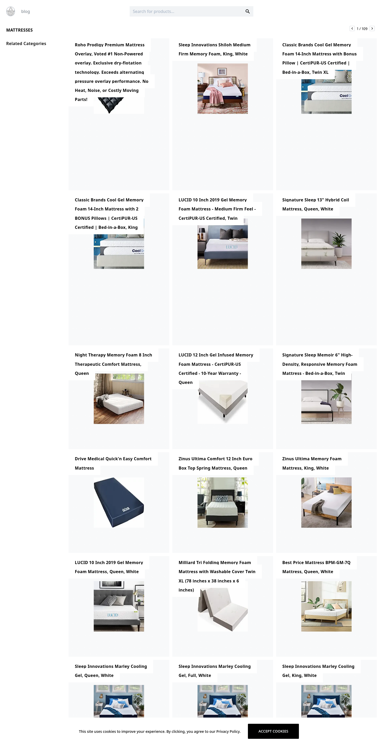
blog (25, 11)
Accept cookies (273, 731)
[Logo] (10, 11)
